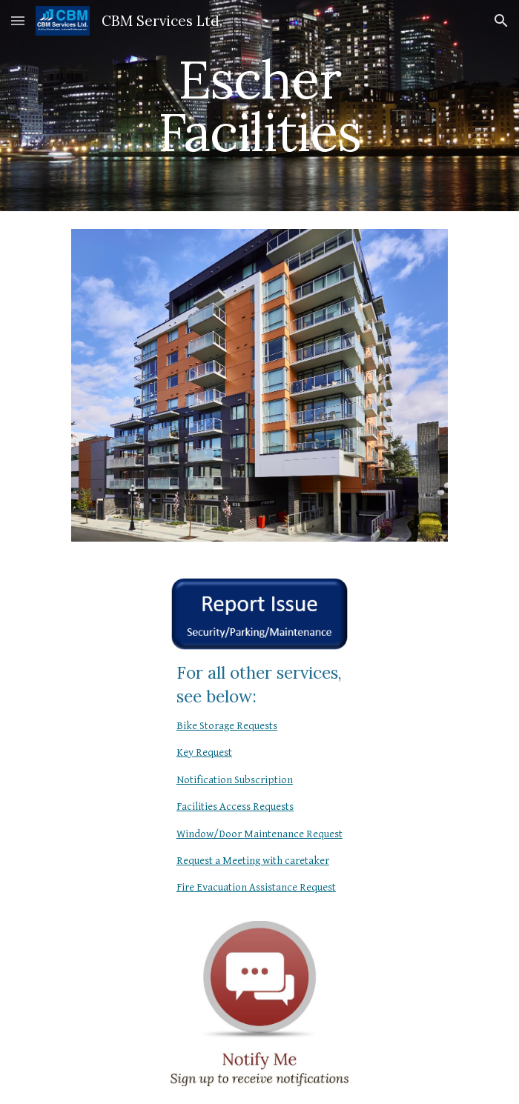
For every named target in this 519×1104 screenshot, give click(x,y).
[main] (259, 105)
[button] (18, 20)
